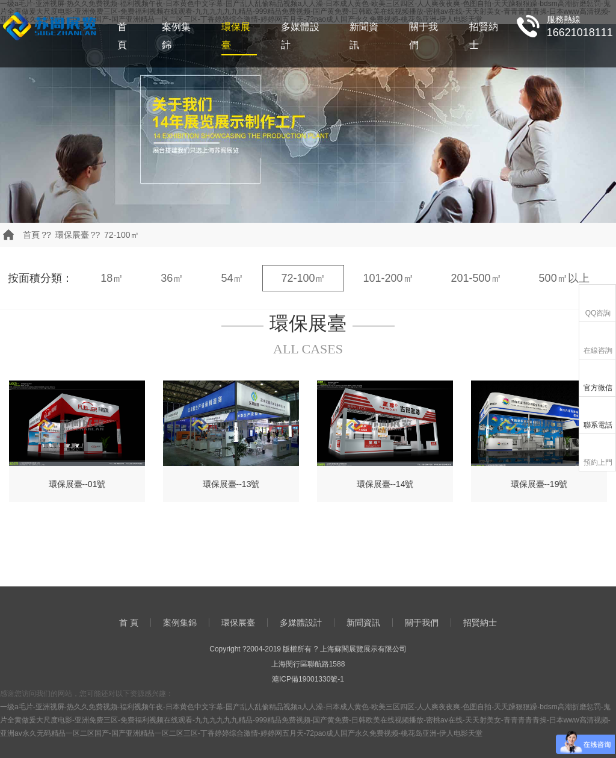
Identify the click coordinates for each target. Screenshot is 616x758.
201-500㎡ (476, 278)
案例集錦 (176, 36)
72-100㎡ (121, 235)
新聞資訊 (364, 36)
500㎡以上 (564, 278)
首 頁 (122, 36)
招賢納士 (483, 36)
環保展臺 (235, 36)
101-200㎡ (388, 278)
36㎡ (172, 278)
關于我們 (423, 36)
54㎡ (232, 278)
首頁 (31, 235)
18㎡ (111, 278)
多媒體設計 (300, 36)
